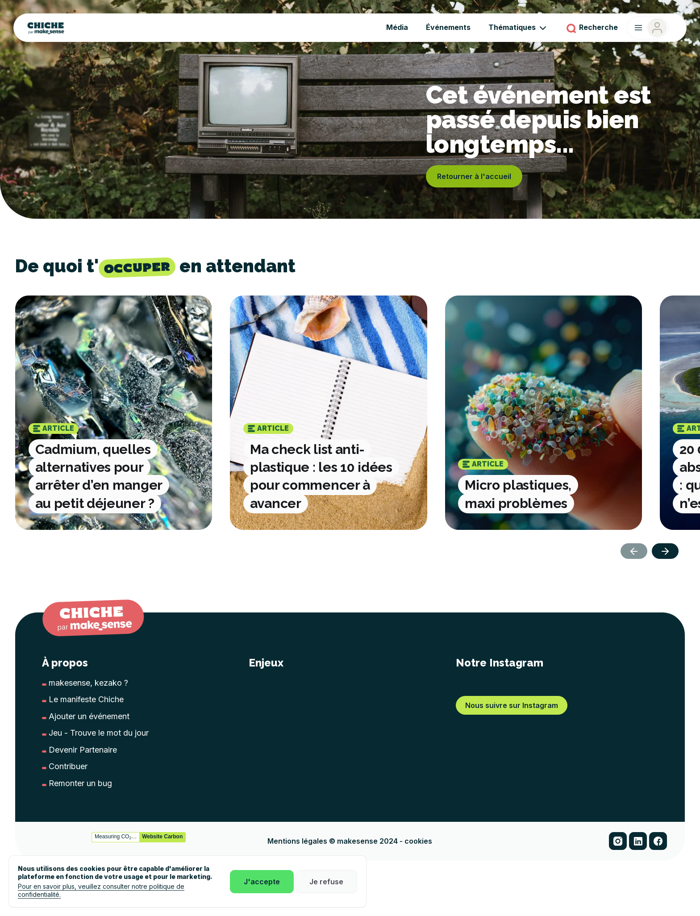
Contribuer (68, 766)
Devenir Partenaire (83, 749)
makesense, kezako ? (88, 682)
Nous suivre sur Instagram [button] (511, 814)
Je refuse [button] (326, 881)
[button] (665, 551)
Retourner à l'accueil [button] (474, 176)
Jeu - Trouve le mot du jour (99, 732)
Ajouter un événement (89, 716)
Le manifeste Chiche (86, 699)
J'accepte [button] (262, 881)
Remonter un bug (80, 783)
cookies (418, 870)
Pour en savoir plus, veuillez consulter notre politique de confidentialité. (101, 890)
